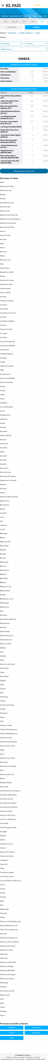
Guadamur (3, 464)
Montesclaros (4, 607)
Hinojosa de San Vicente (8, 480)
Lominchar (3, 525)
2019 (5, 21)
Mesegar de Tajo (5, 586)
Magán (2, 537)
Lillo (1, 521)
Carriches (3, 337)
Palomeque (4, 697)
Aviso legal (36, 1057)
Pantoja (2, 701)
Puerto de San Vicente (7, 746)
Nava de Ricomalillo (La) (8, 619)
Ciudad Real (36, 1028)
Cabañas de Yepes (6, 284)
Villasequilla (4, 983)
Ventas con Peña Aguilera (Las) (10, 921)
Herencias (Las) (5, 472)
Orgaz (2, 684)
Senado (36, 27)
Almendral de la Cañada (8, 223)
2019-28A (15, 21)
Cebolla (2, 362)
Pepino (2, 717)
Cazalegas (3, 358)
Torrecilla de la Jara (7, 876)
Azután (2, 248)
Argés (2, 243)
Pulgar (2, 750)
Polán (2, 721)
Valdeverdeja (4, 909)
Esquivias (3, 439)
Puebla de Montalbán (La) (8, 733)
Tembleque (4, 860)
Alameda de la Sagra (7, 186)
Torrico (2, 885)
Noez (1, 652)
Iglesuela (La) (4, 501)
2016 (24, 21)
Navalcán (3, 627)
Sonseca (3, 848)
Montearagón (4, 603)
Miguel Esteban (5, 591)
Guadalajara (36, 1033)
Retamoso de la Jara (7, 774)
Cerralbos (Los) (5, 374)
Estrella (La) (4, 444)
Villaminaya (4, 954)
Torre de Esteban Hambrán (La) (10, 881)
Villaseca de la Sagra (7, 979)
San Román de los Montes (8, 807)
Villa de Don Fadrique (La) (8, 938)
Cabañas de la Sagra (7, 280)
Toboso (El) (3, 864)
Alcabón (3, 194)
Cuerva (2, 411)
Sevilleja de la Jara (6, 844)
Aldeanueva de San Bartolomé (10, 219)
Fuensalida (3, 448)
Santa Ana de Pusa (6, 811)
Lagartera (3, 513)
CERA (2, 370)
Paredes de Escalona (7, 705)
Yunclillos (3, 1011)
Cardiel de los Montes (7, 321)
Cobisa (2, 399)
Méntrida (3, 582)
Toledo (2, 868)
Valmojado (3, 913)
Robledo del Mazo (6, 782)
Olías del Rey (4, 676)
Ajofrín (2, 182)
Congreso (11, 27)
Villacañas (3, 934)
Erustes (2, 423)
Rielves (2, 778)
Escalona (3, 427)
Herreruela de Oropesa (8, 476)
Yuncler (2, 1007)
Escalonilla (3, 431)
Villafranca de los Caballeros (9, 942)
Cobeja (2, 395)
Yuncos (2, 1015)
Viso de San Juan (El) (7, 991)
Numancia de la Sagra (7, 664)
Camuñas (3, 317)
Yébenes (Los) (4, 995)
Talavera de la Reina (7, 856)
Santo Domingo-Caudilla (8, 827)
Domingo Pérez (5, 415)
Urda (1, 905)
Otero (2, 693)
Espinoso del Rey (5, 435)
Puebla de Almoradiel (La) (8, 729)
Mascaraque (4, 562)
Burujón (2, 276)
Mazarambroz (4, 570)
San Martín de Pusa (6, 799)
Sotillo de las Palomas (7, 852)
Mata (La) (3, 566)
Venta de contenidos (19, 1057)
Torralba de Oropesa (7, 872)
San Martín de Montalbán (8, 795)
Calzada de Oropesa (7, 301)
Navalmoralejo (5, 631)
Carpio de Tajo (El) (6, 329)
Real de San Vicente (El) (8, 766)
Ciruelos (3, 390)
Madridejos (3, 533)
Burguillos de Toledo (7, 272)
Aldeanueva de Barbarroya (9, 215)
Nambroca (3, 615)
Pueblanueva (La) (6, 738)
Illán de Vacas (4, 505)
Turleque (3, 897)
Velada (2, 917)
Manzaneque (4, 546)
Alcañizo (3, 199)
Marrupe (3, 558)
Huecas (2, 493)
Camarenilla (4, 309)
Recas (2, 770)
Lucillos (2, 529)
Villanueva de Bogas (7, 966)
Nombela (3, 656)
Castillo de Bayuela (6, 354)
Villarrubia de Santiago (7, 974)
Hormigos (3, 488)
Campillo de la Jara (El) (7, 313)
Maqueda (3, 550)
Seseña (2, 840)
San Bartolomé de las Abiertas (10, 791)
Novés (2, 660)
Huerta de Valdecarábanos (9, 497)
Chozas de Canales (6, 382)
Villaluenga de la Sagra (7, 946)
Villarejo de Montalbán (7, 970)
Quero (2, 754)
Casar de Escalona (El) (7, 341)
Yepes (2, 1003)
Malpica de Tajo (5, 542)
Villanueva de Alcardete (8, 962)
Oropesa (3, 689)
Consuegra (3, 403)
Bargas (2, 256)
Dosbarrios (3, 419)
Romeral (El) (4, 787)
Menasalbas (4, 578)
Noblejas (3, 648)
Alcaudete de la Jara (7, 203)
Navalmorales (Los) (6, 635)
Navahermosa (4, 623)
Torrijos (2, 889)
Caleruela (3, 297)
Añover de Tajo (5, 235)
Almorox (3, 231)
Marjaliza (3, 554)
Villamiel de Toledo (6, 950)
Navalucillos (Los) (6, 640)
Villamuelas (4, 958)
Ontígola (3, 680)
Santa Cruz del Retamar (8, 819)
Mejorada (3, 574)
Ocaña (2, 672)
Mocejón (3, 595)
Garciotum (3, 456)
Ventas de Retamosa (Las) (9, 925)
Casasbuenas (4, 350)
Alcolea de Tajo (5, 207)
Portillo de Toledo (6, 725)
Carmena (3, 325)
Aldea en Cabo (5, 211)
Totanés (2, 893)
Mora (1, 611)
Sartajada (3, 832)
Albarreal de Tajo (6, 190)
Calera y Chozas (5, 292)
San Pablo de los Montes (8, 803)
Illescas (2, 509)
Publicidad (29, 1057)
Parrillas (3, 709)
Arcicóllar (3, 239)
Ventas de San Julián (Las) (9, 930)
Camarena (3, 305)
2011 (42, 21)
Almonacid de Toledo (7, 227)
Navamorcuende (5, 644)
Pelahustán (4, 713)
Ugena (2, 901)
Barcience (3, 252)
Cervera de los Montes (7, 378)
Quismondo (4, 762)
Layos (2, 517)
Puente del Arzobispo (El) (8, 742)
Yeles (2, 999)
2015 (33, 21)
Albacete (12, 1028)
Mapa (40, 16)
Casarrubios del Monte (7, 346)
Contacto (9, 1057)
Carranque (3, 333)
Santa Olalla (4, 823)
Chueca (2, 386)
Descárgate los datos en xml (24, 171)
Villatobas (3, 987)
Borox (2, 264)
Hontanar (3, 484)
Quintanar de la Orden (7, 758)
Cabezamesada (5, 288)
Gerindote (3, 460)
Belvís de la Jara (5, 260)
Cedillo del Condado (6, 366)
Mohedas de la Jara (6, 599)
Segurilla (3, 836)
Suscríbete (37, 5)
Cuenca (12, 1033)
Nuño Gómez (4, 668)
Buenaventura (4, 268)
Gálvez (2, 452)
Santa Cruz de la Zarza (7, 815)
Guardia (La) (4, 468)
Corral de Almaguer (6, 407)
